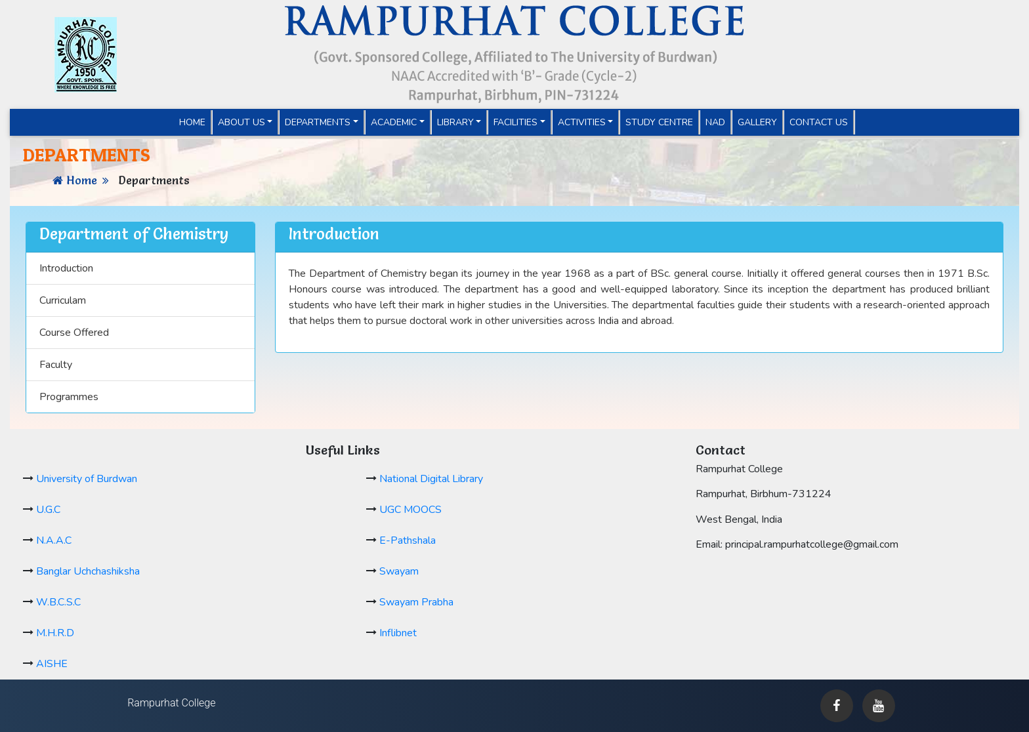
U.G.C (48, 509)
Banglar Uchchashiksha (88, 571)
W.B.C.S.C (58, 602)
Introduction (66, 268)
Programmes (68, 397)
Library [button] (455, 122)
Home (196, 122)
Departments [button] (317, 122)
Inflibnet (398, 633)
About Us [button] (241, 122)
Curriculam (62, 300)
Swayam (399, 571)
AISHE (52, 664)
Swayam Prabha (416, 602)
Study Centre (659, 122)
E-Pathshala (407, 540)
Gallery (757, 122)
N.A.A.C (54, 540)
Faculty (55, 364)
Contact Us (818, 122)
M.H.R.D (55, 633)
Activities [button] (582, 122)
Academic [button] (394, 122)
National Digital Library (431, 479)
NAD (715, 122)
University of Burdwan (86, 479)
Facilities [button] (515, 122)
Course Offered (74, 332)
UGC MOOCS (410, 509)
